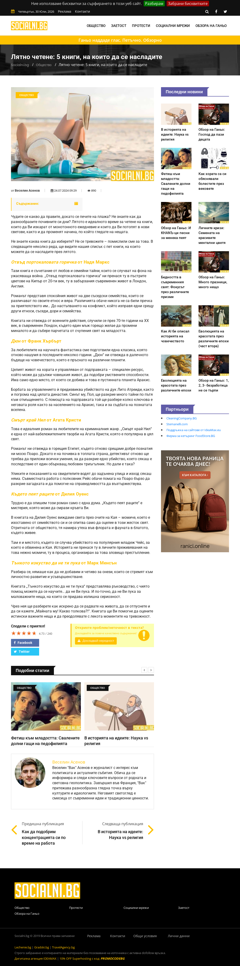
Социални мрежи (173, 26)
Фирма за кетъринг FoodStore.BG (190, 436)
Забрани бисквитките (188, 3)
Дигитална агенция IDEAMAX (35, 958)
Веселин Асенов (27, 190)
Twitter (22, 651)
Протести (141, 26)
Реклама (64, 11)
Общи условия (145, 936)
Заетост (118, 26)
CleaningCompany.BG (181, 418)
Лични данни (179, 936)
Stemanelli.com (177, 424)
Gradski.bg (41, 947)
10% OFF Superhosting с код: (92, 958)
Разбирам (154, 3)
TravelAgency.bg (63, 947)
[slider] (24, 633)
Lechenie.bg (23, 947)
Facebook (23, 643)
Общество (96, 26)
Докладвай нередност (96, 641)
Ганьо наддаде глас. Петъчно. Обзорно (120, 40)
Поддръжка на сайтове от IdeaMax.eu (193, 430)
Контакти (82, 11)
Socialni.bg (20, 65)
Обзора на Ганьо (211, 26)
